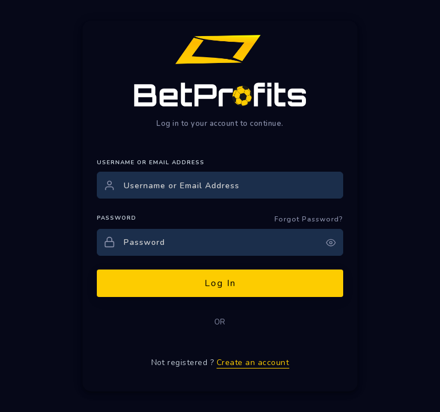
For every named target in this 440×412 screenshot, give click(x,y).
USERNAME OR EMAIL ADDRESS (151, 163)
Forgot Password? (308, 219)
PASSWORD (116, 218)
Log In (220, 283)
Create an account (253, 362)
